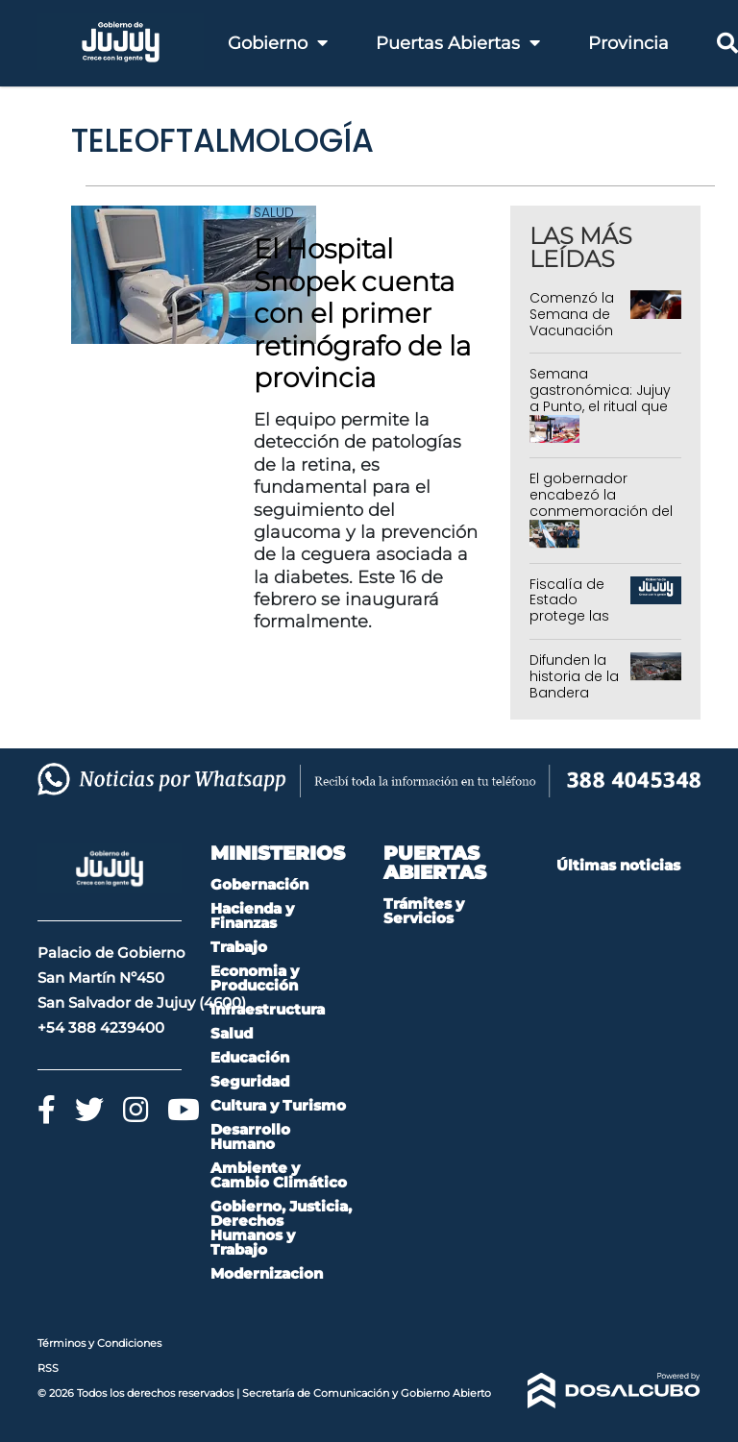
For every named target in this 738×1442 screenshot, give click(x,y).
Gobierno (278, 43)
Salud (274, 212)
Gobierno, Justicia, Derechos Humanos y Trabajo (281, 1228)
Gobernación (259, 884)
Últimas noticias (618, 865)
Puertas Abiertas (458, 43)
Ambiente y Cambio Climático (278, 1175)
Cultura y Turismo (278, 1105)
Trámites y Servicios (423, 910)
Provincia (628, 43)
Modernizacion (266, 1273)
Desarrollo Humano (250, 1136)
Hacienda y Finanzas (252, 915)
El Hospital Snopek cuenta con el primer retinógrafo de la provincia (362, 313)
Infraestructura (267, 1009)
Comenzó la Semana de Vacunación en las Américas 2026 (571, 338)
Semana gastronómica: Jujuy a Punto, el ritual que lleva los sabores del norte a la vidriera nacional (600, 414)
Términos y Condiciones (99, 1343)
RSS (48, 1368)
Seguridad (249, 1081)
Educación (249, 1057)
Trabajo (238, 947)
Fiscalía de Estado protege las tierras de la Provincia (570, 616)
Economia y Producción (254, 978)
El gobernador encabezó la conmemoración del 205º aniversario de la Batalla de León (601, 510)
